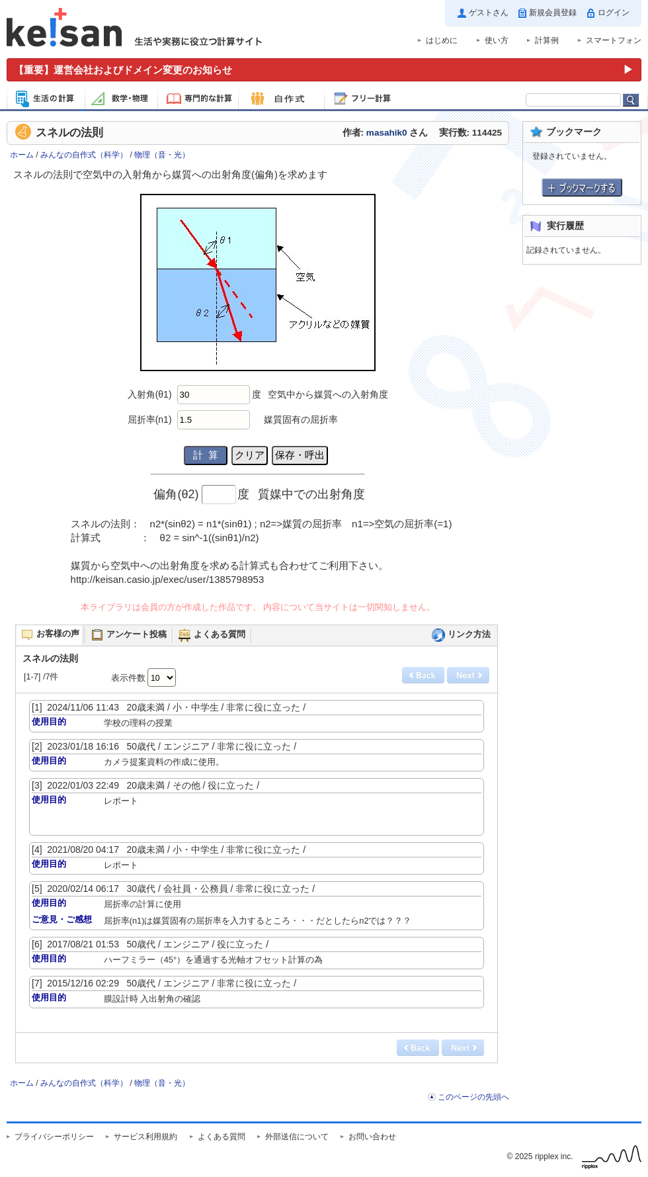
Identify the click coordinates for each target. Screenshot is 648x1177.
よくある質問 (221, 1136)
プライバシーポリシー (54, 1136)
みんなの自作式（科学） (84, 154)
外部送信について (297, 1136)
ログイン (613, 12)
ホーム (22, 154)
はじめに (442, 40)
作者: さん (385, 133)
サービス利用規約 (145, 1136)
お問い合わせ (372, 1136)
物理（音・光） (162, 154)
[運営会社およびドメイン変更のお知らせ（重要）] (324, 69)
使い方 (496, 40)
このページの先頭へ (473, 1097)
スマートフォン (613, 40)
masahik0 (386, 133)
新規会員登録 (553, 12)
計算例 (547, 40)
